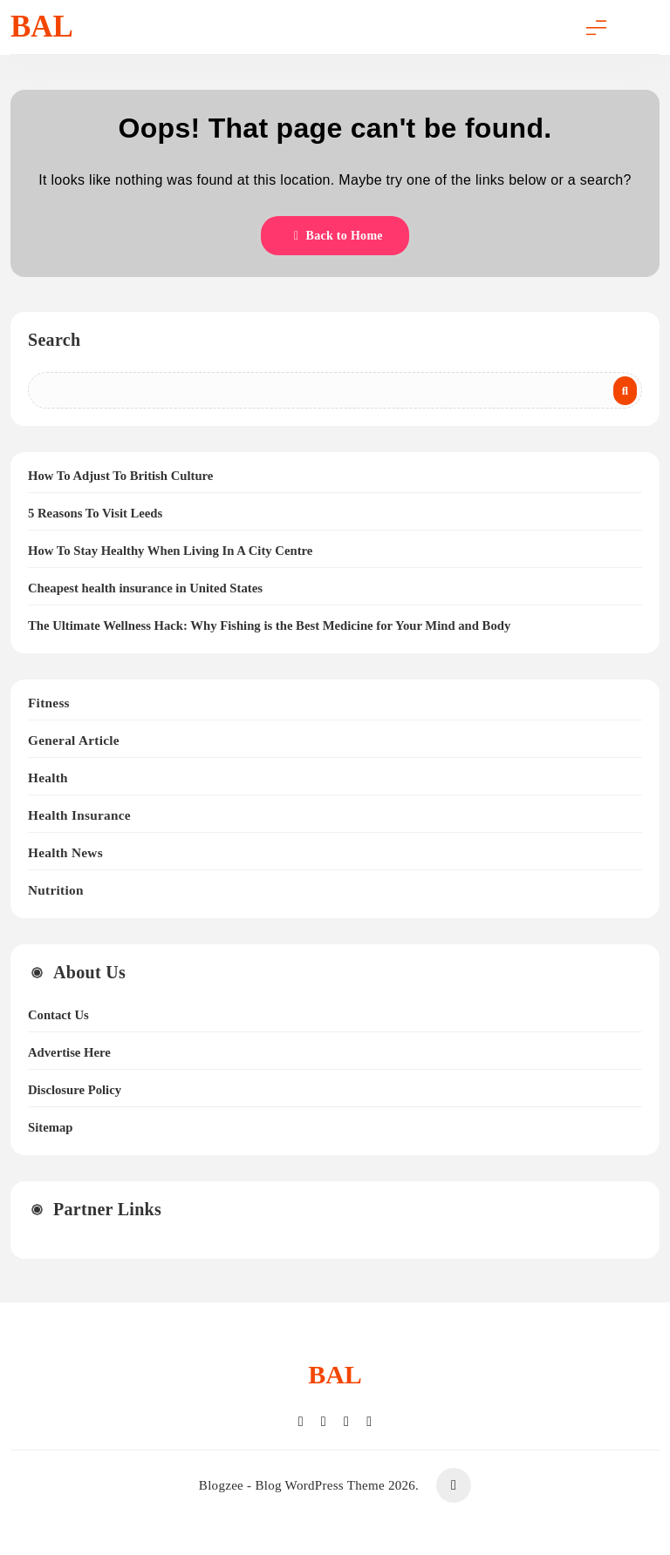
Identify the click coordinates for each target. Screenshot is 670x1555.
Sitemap (50, 1127)
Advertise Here (69, 1052)
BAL (41, 27)
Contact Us (58, 1015)
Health (48, 777)
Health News (65, 852)
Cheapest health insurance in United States (145, 588)
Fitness (49, 702)
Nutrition (56, 889)
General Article (74, 740)
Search (54, 339)
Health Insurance (79, 815)
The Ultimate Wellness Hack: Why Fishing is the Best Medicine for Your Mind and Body (269, 625)
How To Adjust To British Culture (120, 476)
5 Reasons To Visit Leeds (95, 513)
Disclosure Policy (74, 1090)
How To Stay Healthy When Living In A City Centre (170, 551)
